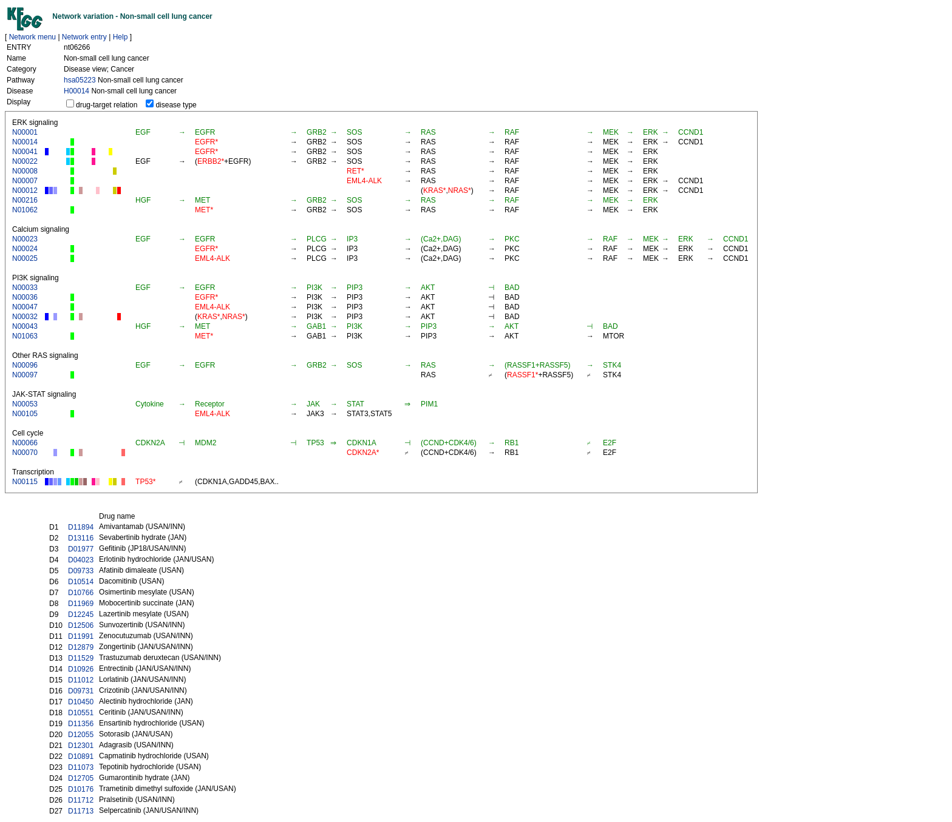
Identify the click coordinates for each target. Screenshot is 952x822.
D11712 (80, 800)
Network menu (32, 37)
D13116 (80, 538)
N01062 (25, 210)
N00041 (25, 151)
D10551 (80, 713)
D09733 (80, 571)
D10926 (80, 669)
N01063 (25, 336)
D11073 (80, 767)
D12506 (80, 625)
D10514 (80, 582)
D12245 (80, 614)
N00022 (25, 161)
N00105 (25, 413)
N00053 (25, 404)
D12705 (80, 778)
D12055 (80, 734)
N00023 (25, 239)
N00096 (25, 365)
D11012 (80, 680)
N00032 (25, 316)
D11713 (80, 811)
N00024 (25, 248)
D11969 (80, 603)
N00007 (25, 181)
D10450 (80, 702)
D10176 (80, 789)
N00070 (25, 452)
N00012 (25, 190)
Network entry (84, 37)
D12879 (80, 647)
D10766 (80, 592)
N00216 (25, 200)
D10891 (80, 756)
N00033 (25, 287)
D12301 (80, 745)
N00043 (25, 326)
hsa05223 (80, 80)
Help (120, 37)
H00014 (76, 91)
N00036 (25, 297)
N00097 (25, 375)
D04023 (80, 560)
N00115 (25, 481)
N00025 (25, 258)
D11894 (80, 527)
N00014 (25, 142)
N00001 (25, 132)
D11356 (80, 723)
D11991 (80, 636)
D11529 (80, 658)
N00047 (25, 307)
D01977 (80, 549)
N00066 (25, 443)
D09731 (80, 691)
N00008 (25, 171)
